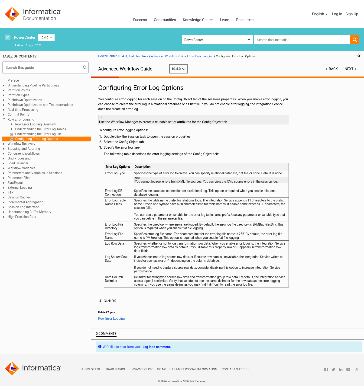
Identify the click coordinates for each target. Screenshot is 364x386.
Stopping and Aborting (24, 148)
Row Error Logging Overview (35, 124)
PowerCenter (25, 37)
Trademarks (115, 369)
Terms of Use (90, 369)
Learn (224, 20)
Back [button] (333, 69)
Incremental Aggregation (25, 202)
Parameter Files (19, 178)
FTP (10, 192)
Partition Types (18, 95)
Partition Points (19, 90)
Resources (245, 20)
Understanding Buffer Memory (29, 212)
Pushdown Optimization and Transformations (40, 105)
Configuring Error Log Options (36, 139)
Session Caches (19, 197)
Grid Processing (19, 158)
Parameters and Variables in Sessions (35, 173)
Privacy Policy (141, 369)
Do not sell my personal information (187, 369)
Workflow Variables (22, 168)
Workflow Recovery (21, 144)
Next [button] (349, 69)
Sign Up (351, 14)
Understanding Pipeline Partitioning (33, 85)
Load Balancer (18, 163)
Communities (165, 20)
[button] (320, 14)
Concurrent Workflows (24, 153)
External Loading (20, 187)
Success (140, 20)
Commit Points (18, 114)
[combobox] (302, 39)
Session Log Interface (23, 207)
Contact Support (235, 369)
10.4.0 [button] (46, 37)
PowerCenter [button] (193, 40)
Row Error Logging (21, 119)
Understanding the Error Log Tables (40, 129)
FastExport (15, 183)
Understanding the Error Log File (38, 134)
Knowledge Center (198, 20)
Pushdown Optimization (25, 100)
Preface (13, 80)
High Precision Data (22, 217)
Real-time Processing (23, 110)
